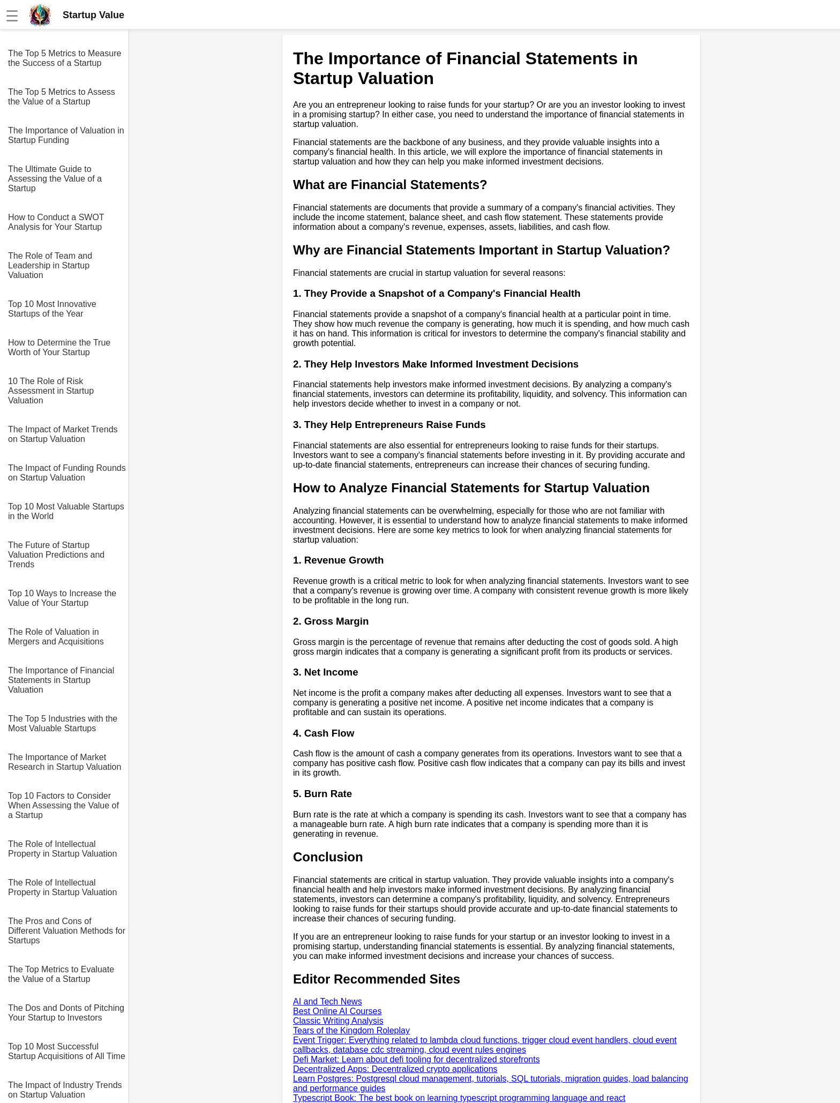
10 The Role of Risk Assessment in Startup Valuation (51, 391)
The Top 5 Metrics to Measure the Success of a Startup (64, 58)
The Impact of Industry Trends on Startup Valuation (65, 1090)
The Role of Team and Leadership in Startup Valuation (50, 265)
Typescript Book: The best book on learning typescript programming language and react (459, 1097)
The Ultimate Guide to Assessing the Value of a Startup (55, 178)
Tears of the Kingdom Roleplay (351, 1030)
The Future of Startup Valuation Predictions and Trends (56, 555)
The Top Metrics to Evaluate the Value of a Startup (61, 974)
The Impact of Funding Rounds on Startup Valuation (67, 472)
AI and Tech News (327, 1001)
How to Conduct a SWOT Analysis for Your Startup (56, 222)
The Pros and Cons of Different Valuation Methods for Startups (66, 931)
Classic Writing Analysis (338, 1020)
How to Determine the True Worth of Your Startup (59, 347)
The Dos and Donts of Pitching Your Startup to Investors (66, 1012)
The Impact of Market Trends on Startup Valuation (63, 434)
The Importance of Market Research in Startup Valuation (64, 762)
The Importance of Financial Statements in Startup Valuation (61, 680)
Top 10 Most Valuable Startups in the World (66, 511)
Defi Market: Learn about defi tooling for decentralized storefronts (416, 1059)
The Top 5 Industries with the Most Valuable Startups (62, 723)
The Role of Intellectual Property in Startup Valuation (62, 848)
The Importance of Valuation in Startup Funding (66, 135)
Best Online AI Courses (337, 1011)
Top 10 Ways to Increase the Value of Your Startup (62, 598)
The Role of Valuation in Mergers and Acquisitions (56, 636)
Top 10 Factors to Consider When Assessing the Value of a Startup (63, 805)
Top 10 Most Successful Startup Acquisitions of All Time (66, 1051)
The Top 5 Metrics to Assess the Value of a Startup (61, 96)
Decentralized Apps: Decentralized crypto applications (395, 1069)
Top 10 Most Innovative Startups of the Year (52, 308)
